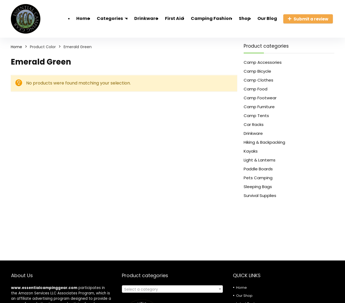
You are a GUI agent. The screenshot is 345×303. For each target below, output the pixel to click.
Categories (110, 18)
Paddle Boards (258, 169)
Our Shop (244, 295)
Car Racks (254, 124)
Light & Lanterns (259, 160)
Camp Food (255, 89)
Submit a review (308, 19)
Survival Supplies (260, 195)
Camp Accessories (263, 62)
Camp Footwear (260, 98)
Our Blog (267, 18)
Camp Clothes (258, 80)
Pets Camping (258, 178)
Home (83, 18)
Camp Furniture (259, 107)
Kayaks (251, 151)
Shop (244, 18)
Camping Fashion (211, 18)
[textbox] (172, 289)
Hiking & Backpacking (264, 142)
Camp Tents (256, 115)
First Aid (174, 18)
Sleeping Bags (258, 186)
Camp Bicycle (257, 71)
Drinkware (146, 18)
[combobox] (172, 289)
